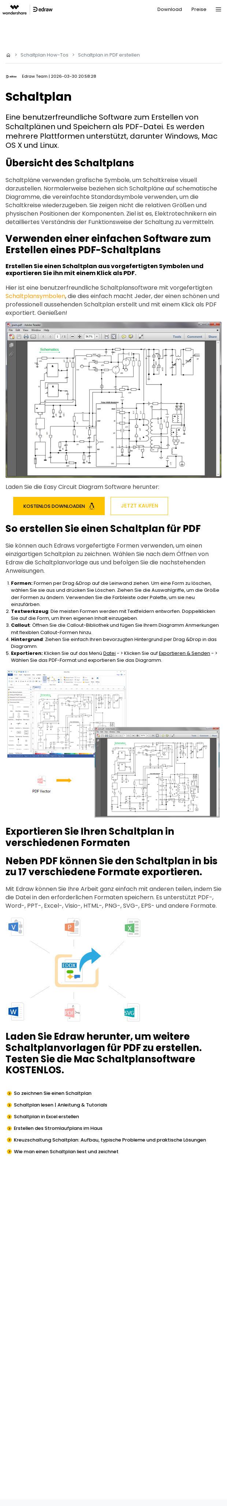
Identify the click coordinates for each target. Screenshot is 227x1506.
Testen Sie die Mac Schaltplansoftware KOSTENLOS (100, 1065)
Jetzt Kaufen (139, 505)
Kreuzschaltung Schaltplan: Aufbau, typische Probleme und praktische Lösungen (110, 1140)
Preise (198, 9)
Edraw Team (35, 76)
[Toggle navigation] (218, 9)
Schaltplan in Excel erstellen (46, 1116)
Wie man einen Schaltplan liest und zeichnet (66, 1151)
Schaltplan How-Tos (44, 55)
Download (169, 9)
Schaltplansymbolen (35, 296)
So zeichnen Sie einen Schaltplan (53, 1093)
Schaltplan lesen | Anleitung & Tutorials (60, 1105)
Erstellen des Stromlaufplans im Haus (58, 1128)
